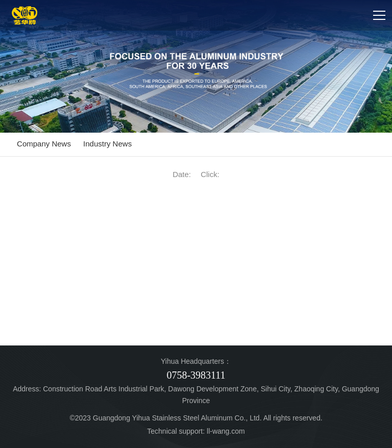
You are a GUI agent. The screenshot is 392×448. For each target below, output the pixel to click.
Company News (44, 143)
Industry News (107, 143)
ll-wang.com (226, 431)
